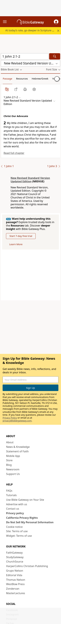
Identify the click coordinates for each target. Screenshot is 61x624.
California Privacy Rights (22, 518)
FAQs (9, 490)
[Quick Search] (24, 56)
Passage (7, 78)
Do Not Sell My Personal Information (30, 522)
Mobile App (13, 456)
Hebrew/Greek (40, 78)
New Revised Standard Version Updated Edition (30, 179)
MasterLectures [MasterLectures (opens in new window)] (15, 593)
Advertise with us (16, 504)
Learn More (15, 244)
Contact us (12, 508)
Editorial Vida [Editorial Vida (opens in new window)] (14, 575)
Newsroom (13, 469)
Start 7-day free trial (20, 236)
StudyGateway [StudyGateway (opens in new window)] (15, 557)
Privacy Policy (10, 417)
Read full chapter (14, 153)
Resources (22, 78)
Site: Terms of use (17, 531)
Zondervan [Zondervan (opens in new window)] (12, 588)
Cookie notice (14, 527)
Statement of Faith (17, 451)
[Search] (54, 56)
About (10, 442)
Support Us (13, 474)
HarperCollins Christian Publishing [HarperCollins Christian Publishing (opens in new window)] (27, 566)
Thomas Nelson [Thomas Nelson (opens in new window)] (15, 579)
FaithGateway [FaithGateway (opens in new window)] (14, 552)
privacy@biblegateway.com (17, 420)
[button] (56, 21)
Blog (9, 465)
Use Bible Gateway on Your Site (25, 500)
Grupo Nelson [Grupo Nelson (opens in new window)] (14, 570)
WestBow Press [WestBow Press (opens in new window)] (15, 584)
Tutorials (11, 495)
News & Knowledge (18, 447)
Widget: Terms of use (19, 536)
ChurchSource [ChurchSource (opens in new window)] (14, 561)
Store (9, 460)
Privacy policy (15, 513)
